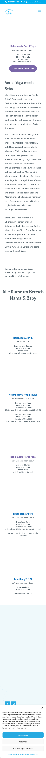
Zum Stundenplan (23, 68)
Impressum (34, 754)
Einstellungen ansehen (23, 748)
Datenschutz (24, 754)
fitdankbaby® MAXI (23, 579)
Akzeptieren (23, 735)
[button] (42, 708)
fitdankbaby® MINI (23, 513)
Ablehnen (23, 742)
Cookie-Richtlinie (13, 754)
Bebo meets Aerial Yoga (23, 46)
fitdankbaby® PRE (23, 337)
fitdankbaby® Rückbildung (23, 394)
